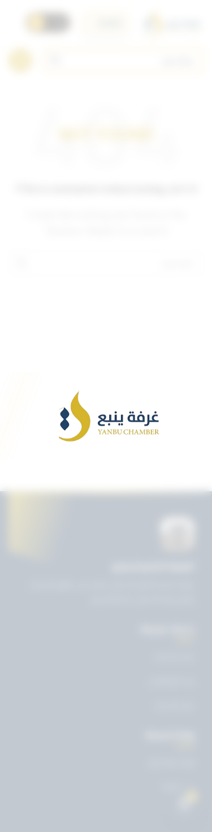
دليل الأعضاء (174, 705)
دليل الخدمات (173, 656)
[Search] (124, 60)
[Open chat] (184, 804)
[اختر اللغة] (105, 22)
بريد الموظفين (171, 680)
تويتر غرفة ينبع (171, 762)
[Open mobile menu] (20, 60)
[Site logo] (172, 22)
